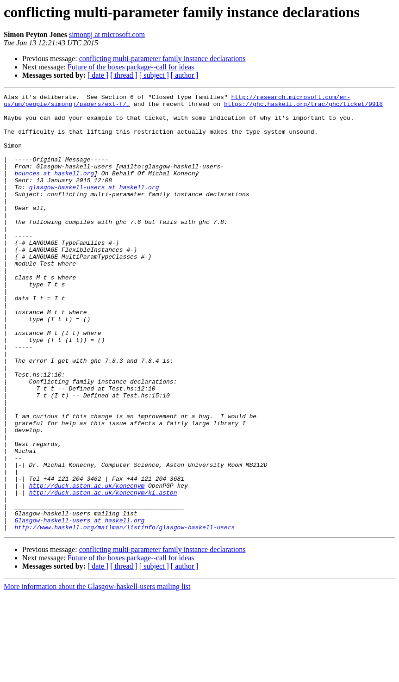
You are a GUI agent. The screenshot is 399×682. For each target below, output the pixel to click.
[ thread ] (123, 75)
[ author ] (185, 75)
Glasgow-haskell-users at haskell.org (79, 606)
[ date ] (97, 75)
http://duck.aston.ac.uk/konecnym (87, 564)
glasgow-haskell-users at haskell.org (94, 206)
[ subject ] (154, 75)
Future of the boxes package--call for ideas (131, 67)
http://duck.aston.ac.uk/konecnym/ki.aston (103, 573)
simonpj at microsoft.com (107, 34)
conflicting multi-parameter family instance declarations (162, 58)
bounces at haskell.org (54, 190)
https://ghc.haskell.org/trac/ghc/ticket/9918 (303, 106)
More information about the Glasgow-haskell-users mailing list (97, 674)
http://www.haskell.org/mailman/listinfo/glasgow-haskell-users (124, 614)
